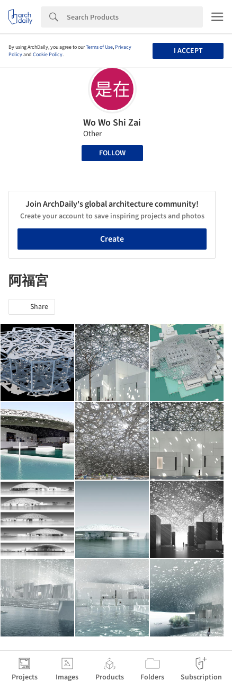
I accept (188, 51)
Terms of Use (99, 47)
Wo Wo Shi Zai (112, 122)
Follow (112, 153)
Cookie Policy (48, 54)
